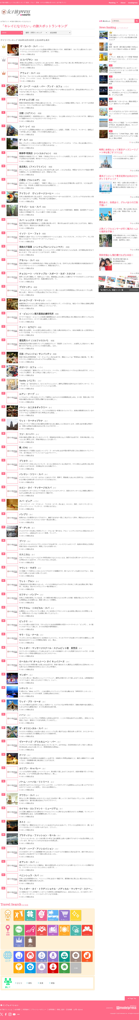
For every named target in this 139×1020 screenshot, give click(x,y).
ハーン (22, 715)
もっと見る (135, 142)
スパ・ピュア (25, 501)
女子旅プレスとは (6, 1009)
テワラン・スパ (26, 795)
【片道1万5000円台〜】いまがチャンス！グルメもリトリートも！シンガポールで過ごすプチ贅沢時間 (123, 70)
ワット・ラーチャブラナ (31, 421)
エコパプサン (26, 60)
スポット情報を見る (28, 54)
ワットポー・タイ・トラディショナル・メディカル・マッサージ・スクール (55, 889)
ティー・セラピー (27, 327)
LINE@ (18, 1014)
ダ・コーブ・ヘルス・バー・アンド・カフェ (40, 86)
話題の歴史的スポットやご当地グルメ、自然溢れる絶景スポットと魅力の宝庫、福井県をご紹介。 (125, 238)
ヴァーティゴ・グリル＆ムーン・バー (37, 742)
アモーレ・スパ (26, 260)
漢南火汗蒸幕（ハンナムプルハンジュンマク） (41, 247)
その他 (75, 968)
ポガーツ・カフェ (27, 367)
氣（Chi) (23, 447)
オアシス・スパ (26, 862)
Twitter (1, 1014)
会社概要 (17, 1009)
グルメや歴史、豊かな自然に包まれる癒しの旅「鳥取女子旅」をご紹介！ (125, 211)
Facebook (5, 1014)
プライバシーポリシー (38, 1009)
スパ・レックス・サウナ (31, 220)
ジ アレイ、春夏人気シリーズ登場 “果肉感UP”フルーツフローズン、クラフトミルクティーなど (123, 59)
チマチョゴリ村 (26, 100)
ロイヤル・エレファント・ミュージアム (38, 808)
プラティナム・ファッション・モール (37, 835)
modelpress (133, 3)
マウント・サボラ (27, 568)
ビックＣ (23, 621)
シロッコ (23, 688)
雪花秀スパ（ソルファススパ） (34, 340)
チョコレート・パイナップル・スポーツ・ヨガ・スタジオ (47, 274)
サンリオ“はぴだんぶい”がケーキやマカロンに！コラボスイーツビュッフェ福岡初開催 (123, 114)
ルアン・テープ (26, 394)
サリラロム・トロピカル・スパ (34, 608)
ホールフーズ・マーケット (32, 300)
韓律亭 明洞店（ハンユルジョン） (35, 153)
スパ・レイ (24, 126)
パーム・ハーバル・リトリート (34, 782)
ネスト (22, 822)
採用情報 (52, 1009)
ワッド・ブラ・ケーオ (30, 701)
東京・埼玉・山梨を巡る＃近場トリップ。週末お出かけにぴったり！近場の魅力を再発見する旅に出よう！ (125, 185)
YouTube (14, 1014)
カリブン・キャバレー (30, 768)
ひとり (19, 983)
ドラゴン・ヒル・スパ (30, 207)
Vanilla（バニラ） (28, 380)
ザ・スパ (23, 140)
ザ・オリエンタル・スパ (31, 728)
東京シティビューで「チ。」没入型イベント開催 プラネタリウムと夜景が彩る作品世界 (123, 81)
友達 (41, 983)
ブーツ (22, 541)
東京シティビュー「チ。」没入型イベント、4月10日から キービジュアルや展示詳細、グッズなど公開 (123, 92)
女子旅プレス (5, 21)
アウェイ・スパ (27, 73)
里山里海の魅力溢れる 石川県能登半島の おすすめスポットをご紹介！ (123, 261)
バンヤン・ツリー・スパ (31, 474)
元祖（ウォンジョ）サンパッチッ (35, 354)
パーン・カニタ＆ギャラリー (33, 407)
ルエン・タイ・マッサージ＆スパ (35, 487)
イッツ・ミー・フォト (30, 233)
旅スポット (106, 21)
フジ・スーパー (26, 434)
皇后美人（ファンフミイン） (33, 167)
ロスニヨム (24, 554)
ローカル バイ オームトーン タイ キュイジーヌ (42, 661)
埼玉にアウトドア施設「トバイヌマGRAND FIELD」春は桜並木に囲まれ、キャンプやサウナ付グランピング (123, 125)
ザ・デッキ (24, 528)
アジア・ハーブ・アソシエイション (36, 849)
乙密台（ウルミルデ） (30, 180)
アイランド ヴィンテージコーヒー (36, 193)
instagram (9, 1014)
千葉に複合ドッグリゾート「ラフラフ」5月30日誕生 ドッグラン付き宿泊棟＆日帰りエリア (123, 37)
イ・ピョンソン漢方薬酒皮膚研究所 (36, 314)
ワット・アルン (26, 581)
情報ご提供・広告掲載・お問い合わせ (70, 1009)
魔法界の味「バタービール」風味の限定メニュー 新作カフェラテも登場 (123, 103)
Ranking (113, 3)
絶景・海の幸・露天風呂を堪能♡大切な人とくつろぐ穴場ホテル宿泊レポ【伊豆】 (123, 48)
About (123, 3)
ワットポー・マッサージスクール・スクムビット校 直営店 (48, 648)
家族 (53, 983)
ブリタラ (23, 461)
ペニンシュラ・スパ (29, 875)
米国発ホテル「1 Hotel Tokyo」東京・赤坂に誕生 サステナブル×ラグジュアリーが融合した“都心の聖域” (123, 136)
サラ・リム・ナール (29, 635)
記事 (100, 21)
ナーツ (22, 755)
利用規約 (26, 1009)
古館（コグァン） (27, 113)
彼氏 (30, 983)
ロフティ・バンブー (29, 594)
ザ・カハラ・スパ (28, 46)
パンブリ (23, 514)
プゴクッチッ (25, 287)
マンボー (23, 675)
